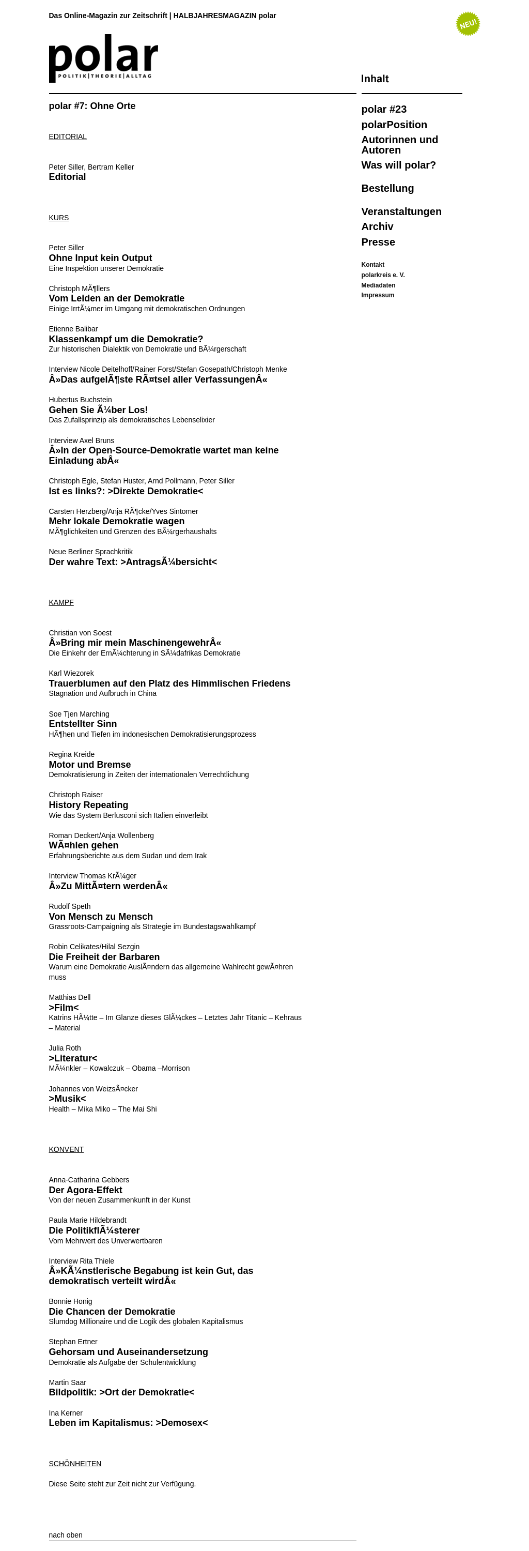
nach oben (66, 1535)
